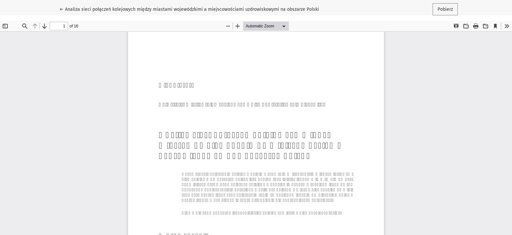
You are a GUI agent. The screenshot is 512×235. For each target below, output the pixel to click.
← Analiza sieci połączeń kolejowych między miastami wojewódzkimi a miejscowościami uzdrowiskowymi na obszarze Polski (189, 9)
